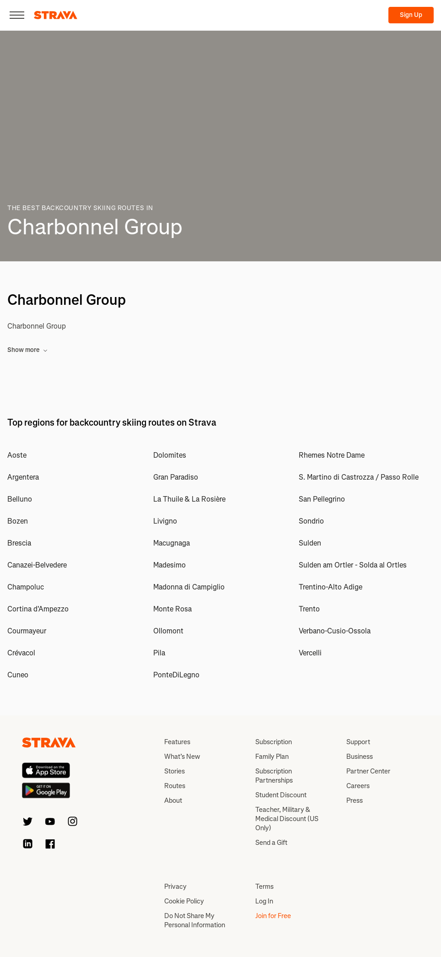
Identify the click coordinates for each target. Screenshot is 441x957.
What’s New (182, 756)
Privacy (175, 886)
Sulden (310, 543)
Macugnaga (171, 543)
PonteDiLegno (176, 675)
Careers (358, 785)
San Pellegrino (322, 499)
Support (358, 741)
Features (177, 741)
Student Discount (281, 795)
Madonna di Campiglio (189, 587)
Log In (264, 901)
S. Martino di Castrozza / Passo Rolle (359, 477)
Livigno (165, 521)
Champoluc (25, 587)
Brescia (19, 543)
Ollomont (168, 631)
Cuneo (17, 675)
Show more (27, 350)
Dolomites (169, 455)
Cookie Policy (184, 901)
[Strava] (55, 15)
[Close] (17, 15)
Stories (174, 771)
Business (359, 756)
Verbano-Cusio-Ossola (335, 631)
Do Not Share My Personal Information (194, 920)
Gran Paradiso (175, 477)
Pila (159, 653)
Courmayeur (26, 631)
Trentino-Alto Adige (330, 587)
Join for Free (273, 915)
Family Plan (272, 756)
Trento (309, 609)
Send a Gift (271, 842)
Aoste (17, 455)
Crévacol (21, 653)
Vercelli (310, 653)
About (173, 800)
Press (354, 800)
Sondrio (311, 521)
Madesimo (169, 565)
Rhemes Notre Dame (332, 455)
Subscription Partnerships (274, 776)
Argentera (23, 477)
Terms (264, 886)
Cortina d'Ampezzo (38, 609)
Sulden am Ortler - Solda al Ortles (353, 565)
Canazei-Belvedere (37, 565)
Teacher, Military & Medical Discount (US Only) (286, 819)
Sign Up (411, 15)
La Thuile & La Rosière (189, 499)
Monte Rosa (172, 609)
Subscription (273, 741)
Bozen (17, 521)
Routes (174, 785)
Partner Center (368, 771)
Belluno (19, 499)
